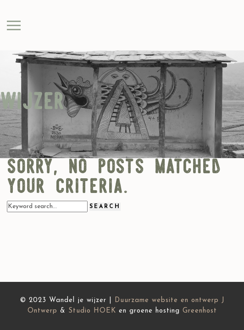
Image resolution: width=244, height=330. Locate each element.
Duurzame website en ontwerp (167, 300)
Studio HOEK (92, 311)
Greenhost (200, 311)
